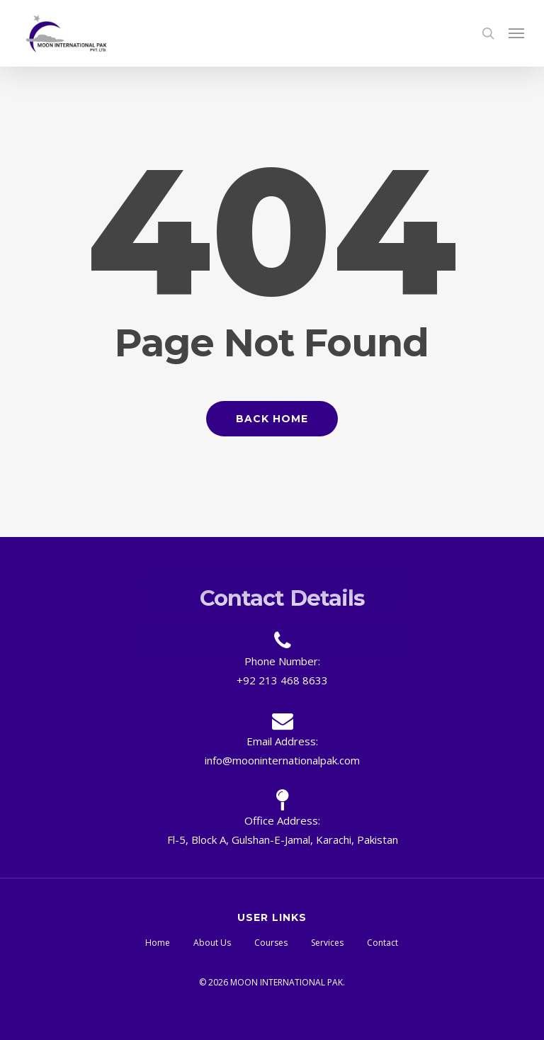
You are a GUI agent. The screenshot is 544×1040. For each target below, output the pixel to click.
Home (157, 943)
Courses (271, 943)
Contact (382, 943)
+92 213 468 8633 (282, 680)
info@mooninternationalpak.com (282, 760)
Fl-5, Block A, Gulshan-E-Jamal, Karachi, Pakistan (282, 839)
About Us (212, 943)
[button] (516, 33)
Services (327, 943)
